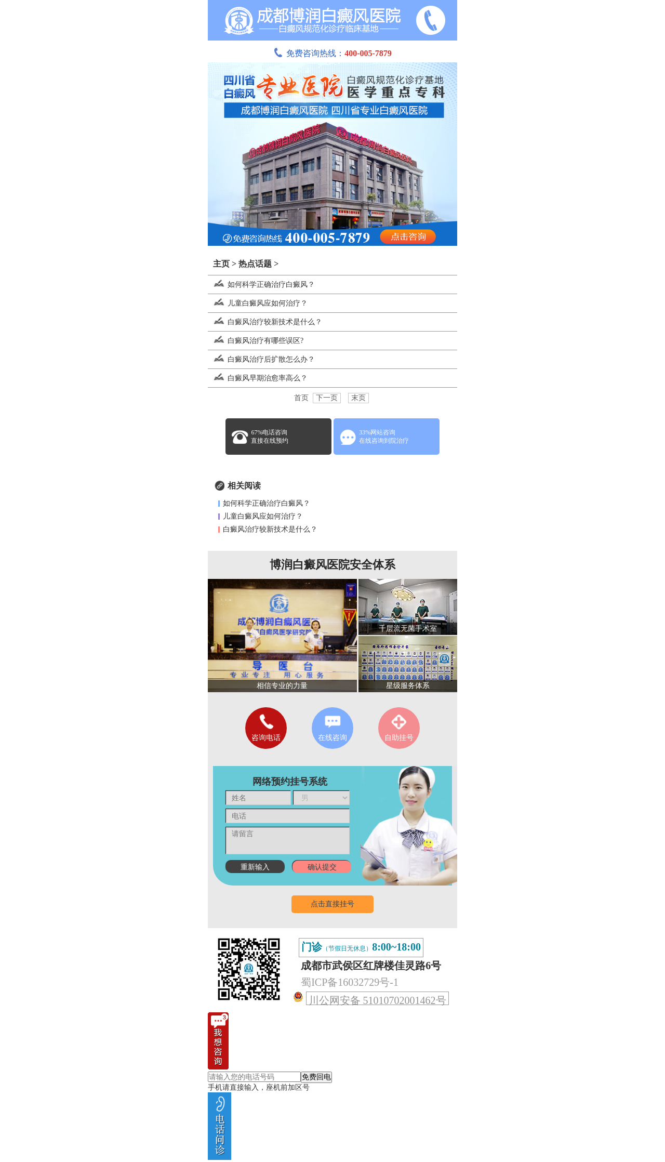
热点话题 (255, 263)
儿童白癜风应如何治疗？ (258, 303)
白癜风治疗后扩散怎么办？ (261, 359)
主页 (221, 263)
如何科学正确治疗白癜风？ (261, 284)
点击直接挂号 (332, 904)
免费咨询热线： (332, 53)
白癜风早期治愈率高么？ (258, 378)
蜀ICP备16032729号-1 (349, 982)
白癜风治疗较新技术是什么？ (265, 322)
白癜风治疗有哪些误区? (255, 341)
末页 (358, 398)
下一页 (327, 398)
